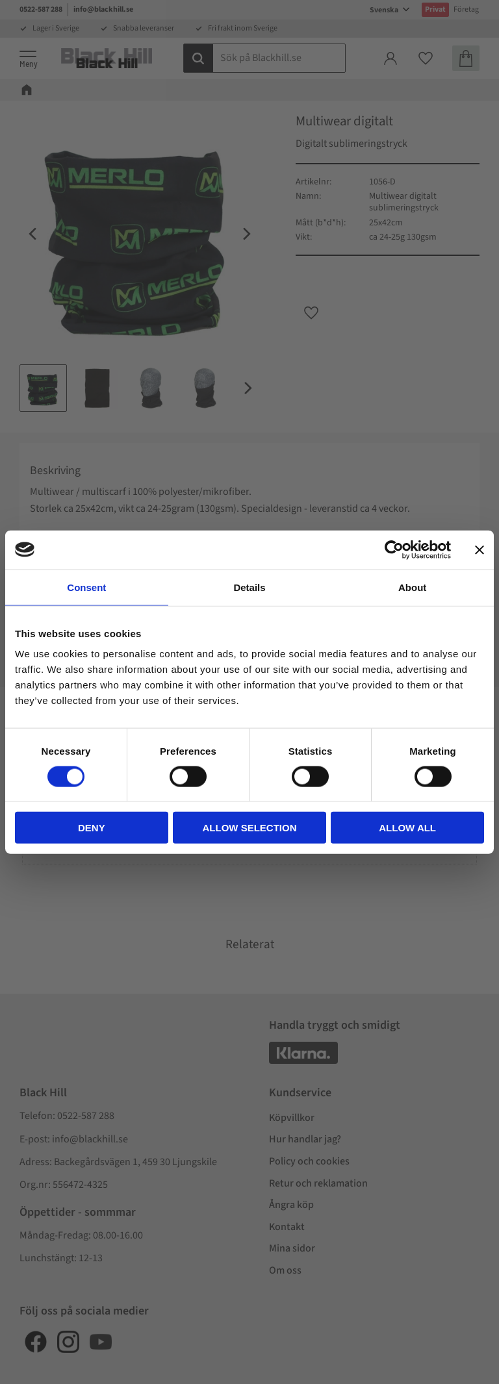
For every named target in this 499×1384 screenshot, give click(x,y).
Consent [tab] (86, 586)
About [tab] (412, 586)
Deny (91, 827)
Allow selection (249, 827)
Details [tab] (249, 586)
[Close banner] (479, 549)
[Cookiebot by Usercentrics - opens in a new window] (394, 549)
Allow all (407, 827)
